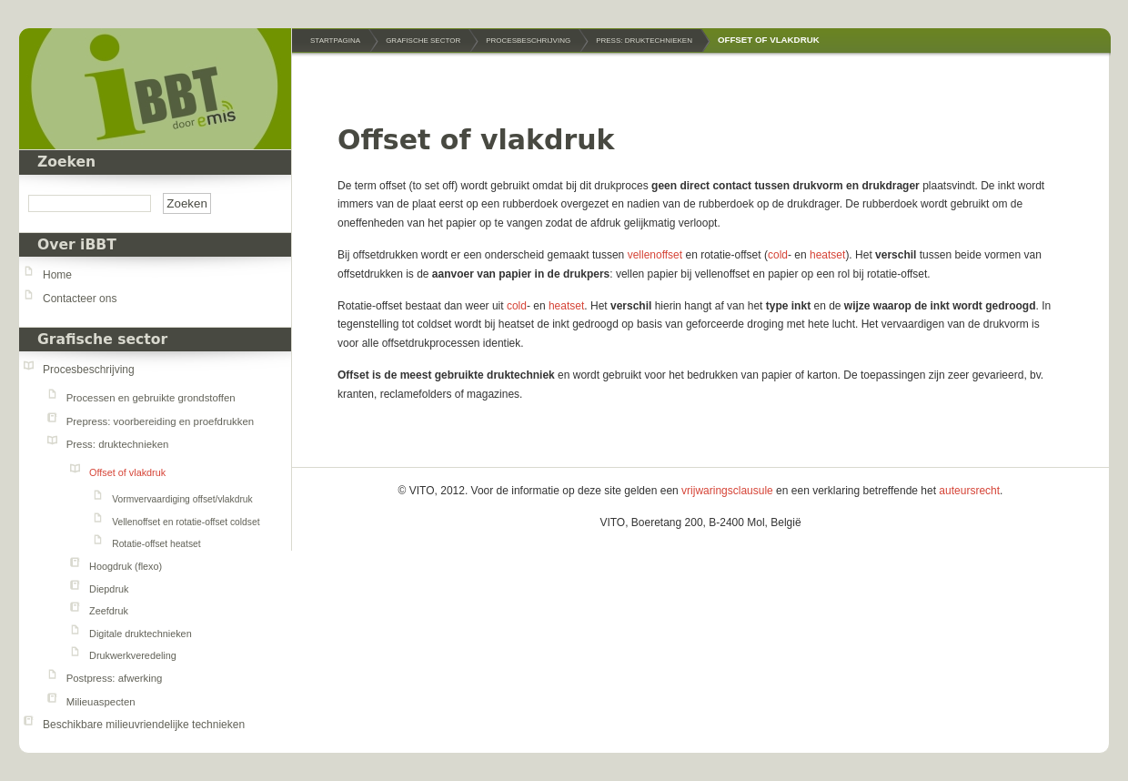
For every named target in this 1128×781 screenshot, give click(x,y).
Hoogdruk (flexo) (125, 566)
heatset (827, 254)
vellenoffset (657, 254)
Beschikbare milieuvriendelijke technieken (144, 724)
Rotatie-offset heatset (156, 544)
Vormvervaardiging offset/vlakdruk (182, 499)
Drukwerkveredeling (132, 655)
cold (778, 254)
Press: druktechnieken (117, 444)
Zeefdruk (108, 610)
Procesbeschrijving (89, 369)
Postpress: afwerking (114, 678)
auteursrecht (969, 490)
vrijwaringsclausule (727, 490)
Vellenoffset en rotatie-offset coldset (185, 522)
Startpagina (335, 40)
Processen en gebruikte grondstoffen (151, 397)
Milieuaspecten (101, 701)
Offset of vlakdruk (127, 472)
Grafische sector (102, 339)
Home (57, 275)
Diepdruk (108, 588)
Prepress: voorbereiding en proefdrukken (160, 421)
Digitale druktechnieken (140, 633)
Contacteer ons (79, 298)
